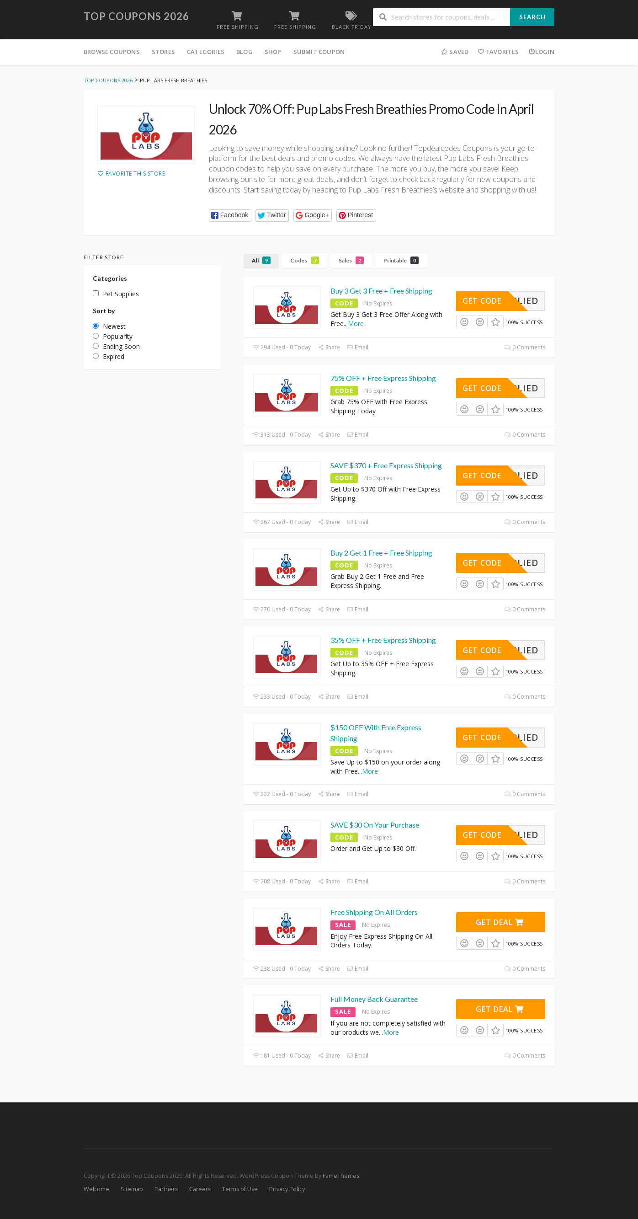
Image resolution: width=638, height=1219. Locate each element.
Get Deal (500, 922)
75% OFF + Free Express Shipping (383, 378)
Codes (304, 260)
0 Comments (525, 347)
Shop (273, 52)
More (356, 323)
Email (357, 347)
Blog (244, 52)
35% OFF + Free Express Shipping (383, 640)
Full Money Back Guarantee (374, 998)
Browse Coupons (112, 52)
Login (541, 52)
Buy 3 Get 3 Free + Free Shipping (381, 290)
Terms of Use (240, 1189)
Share (329, 347)
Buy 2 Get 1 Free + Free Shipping (381, 552)
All (261, 260)
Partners (166, 1189)
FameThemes (341, 1176)
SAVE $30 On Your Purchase (374, 824)
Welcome (96, 1189)
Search (532, 17)
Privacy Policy (287, 1189)
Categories (205, 52)
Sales (351, 260)
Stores (163, 52)
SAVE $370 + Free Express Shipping (386, 465)
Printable (401, 260)
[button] (230, 215)
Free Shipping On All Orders (374, 912)
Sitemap (132, 1189)
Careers (200, 1189)
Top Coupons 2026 (136, 16)
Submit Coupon (319, 52)
